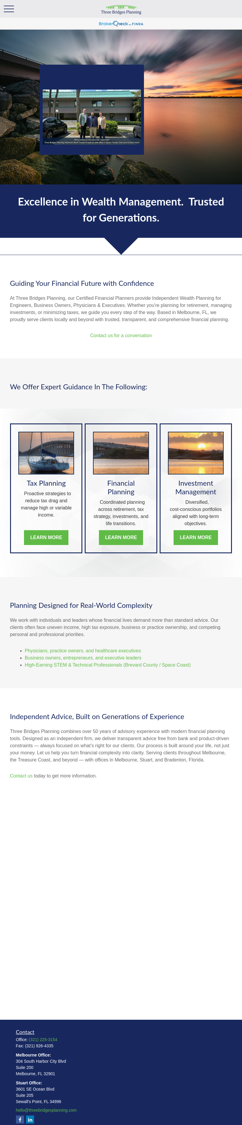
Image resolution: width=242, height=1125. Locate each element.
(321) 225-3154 (43, 1039)
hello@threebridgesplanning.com (46, 1110)
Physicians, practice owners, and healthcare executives (83, 650)
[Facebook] (20, 1120)
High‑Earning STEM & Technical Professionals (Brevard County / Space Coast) (108, 664)
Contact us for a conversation (121, 335)
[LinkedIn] (30, 1120)
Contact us (21, 775)
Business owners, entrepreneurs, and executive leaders (83, 657)
